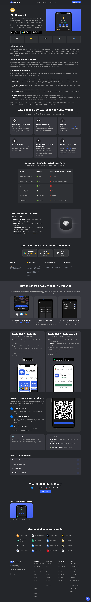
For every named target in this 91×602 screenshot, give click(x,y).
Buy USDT (60, 580)
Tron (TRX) (72, 577)
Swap (51, 2)
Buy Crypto (44, 2)
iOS (21, 323)
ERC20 (35, 588)
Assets (38, 2)
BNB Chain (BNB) (74, 566)
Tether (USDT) (73, 574)
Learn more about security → (33, 233)
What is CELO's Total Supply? (20, 459)
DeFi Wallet (37, 566)
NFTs (35, 577)
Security (48, 577)
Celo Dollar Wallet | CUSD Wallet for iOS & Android (21, 520)
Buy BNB (60, 569)
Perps (35, 583)
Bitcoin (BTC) (73, 563)
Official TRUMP (73, 583)
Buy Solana (61, 574)
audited (70, 128)
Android (24, 323)
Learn (56, 2)
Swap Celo (68, 148)
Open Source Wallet (39, 563)
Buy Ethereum (61, 572)
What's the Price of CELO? (19, 473)
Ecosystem (49, 580)
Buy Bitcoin (61, 563)
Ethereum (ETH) (74, 569)
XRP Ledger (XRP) (74, 580)
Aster (71, 591)
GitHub (76, 127)
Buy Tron (60, 577)
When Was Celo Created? (19, 464)
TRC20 (35, 591)
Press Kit (48, 569)
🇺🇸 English (13, 574)
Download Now (76, 2)
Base (35, 596)
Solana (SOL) (73, 572)
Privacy (48, 574)
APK (29, 323)
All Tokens (72, 594)
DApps (36, 580)
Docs (47, 566)
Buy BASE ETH (61, 566)
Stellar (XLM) (73, 588)
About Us (48, 563)
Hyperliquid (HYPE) (74, 585)
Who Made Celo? (17, 468)
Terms (47, 572)
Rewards (48, 585)
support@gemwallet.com (16, 566)
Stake (35, 574)
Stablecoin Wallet (38, 569)
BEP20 (35, 594)
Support (48, 583)
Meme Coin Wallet (38, 572)
